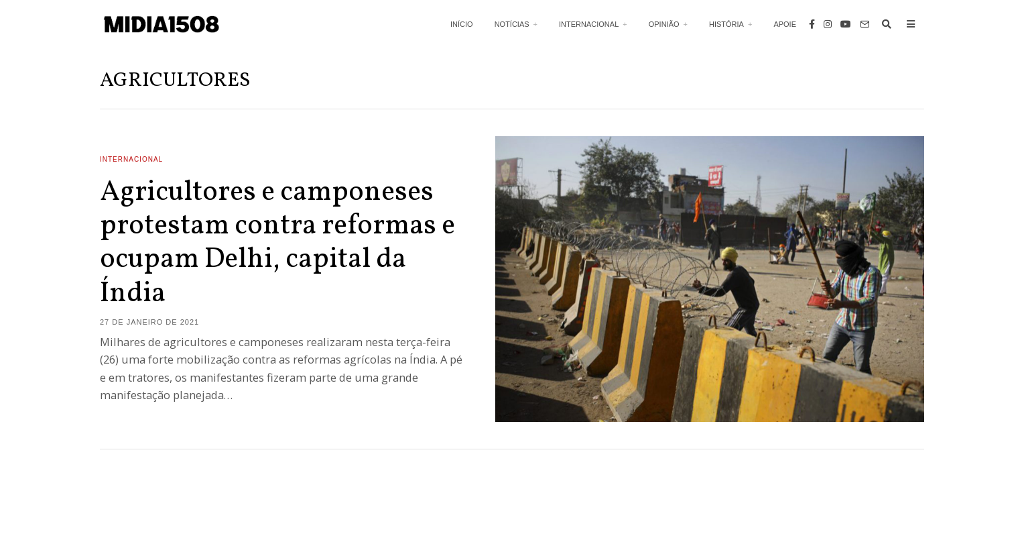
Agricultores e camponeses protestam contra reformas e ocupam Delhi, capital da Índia (277, 243)
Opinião (664, 24)
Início (461, 24)
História (726, 24)
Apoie (784, 24)
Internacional (589, 24)
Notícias (512, 24)
